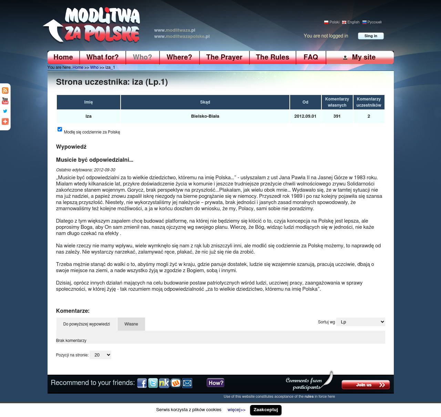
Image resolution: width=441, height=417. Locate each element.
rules (309, 396)
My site (364, 57)
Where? (179, 57)
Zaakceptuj (266, 409)
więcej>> (236, 409)
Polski (334, 22)
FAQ (311, 57)
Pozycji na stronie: (72, 355)
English (353, 22)
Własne (131, 324)
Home (63, 57)
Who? (142, 57)
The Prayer (224, 57)
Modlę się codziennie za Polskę (92, 132)
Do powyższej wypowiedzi (86, 324)
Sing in (371, 36)
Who (94, 67)
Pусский (375, 22)
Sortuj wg (326, 322)
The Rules (272, 57)
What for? (102, 57)
